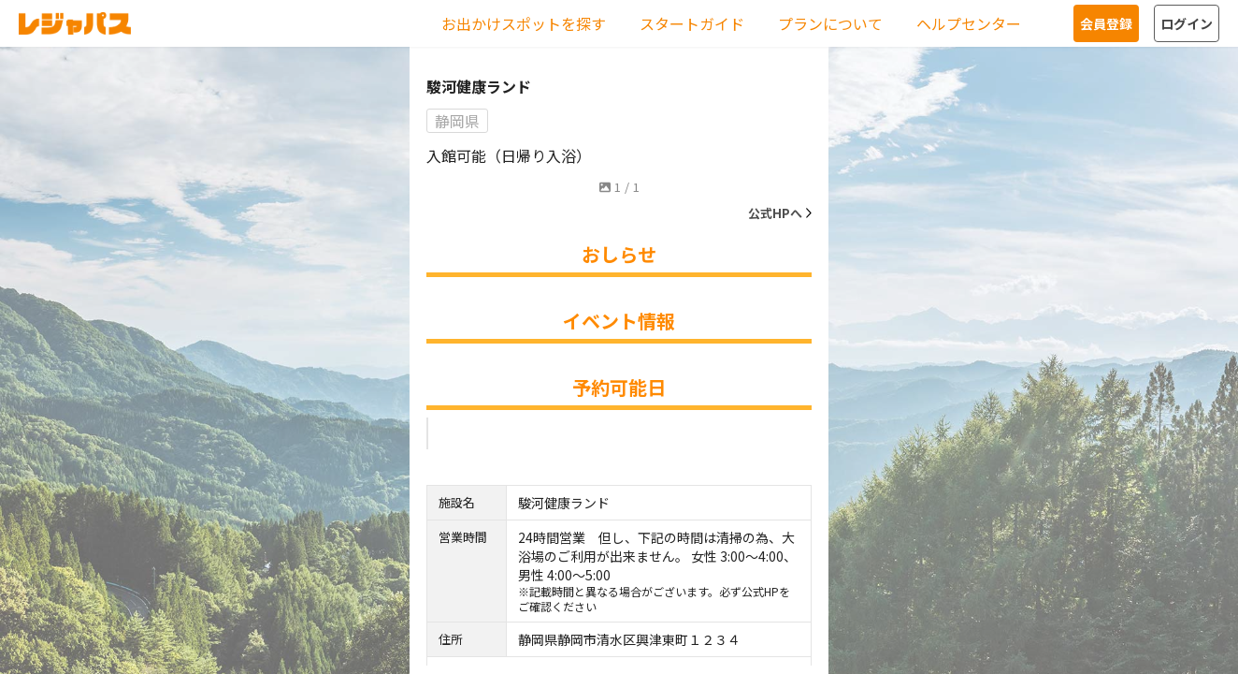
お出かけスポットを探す (523, 23)
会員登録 (1106, 23)
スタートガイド (692, 23)
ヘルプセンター (968, 23)
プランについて (830, 23)
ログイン (1186, 23)
